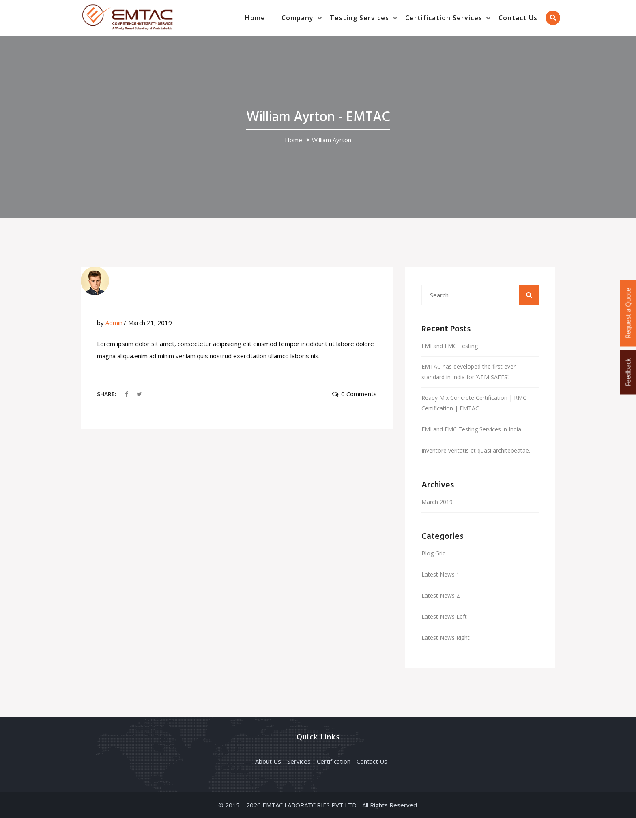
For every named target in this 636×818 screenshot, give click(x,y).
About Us (268, 761)
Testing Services (359, 17)
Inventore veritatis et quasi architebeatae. (475, 450)
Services (299, 761)
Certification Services (443, 17)
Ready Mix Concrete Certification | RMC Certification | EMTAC (473, 403)
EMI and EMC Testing (449, 346)
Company (297, 17)
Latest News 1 (440, 574)
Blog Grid (433, 553)
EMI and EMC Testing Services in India (471, 429)
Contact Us (517, 17)
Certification (333, 761)
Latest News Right (445, 637)
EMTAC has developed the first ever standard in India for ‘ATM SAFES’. (468, 372)
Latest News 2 (440, 595)
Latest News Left (444, 616)
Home (255, 17)
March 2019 (437, 502)
